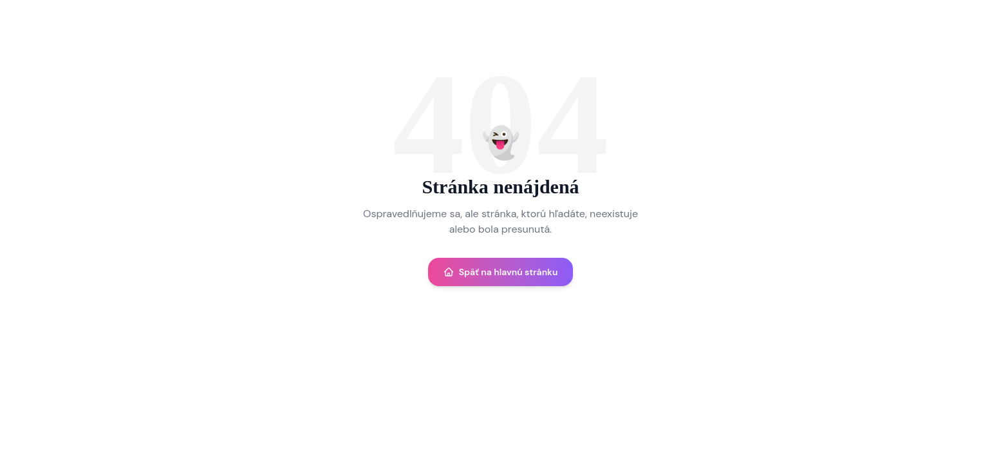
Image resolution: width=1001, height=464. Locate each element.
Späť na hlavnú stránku (501, 272)
